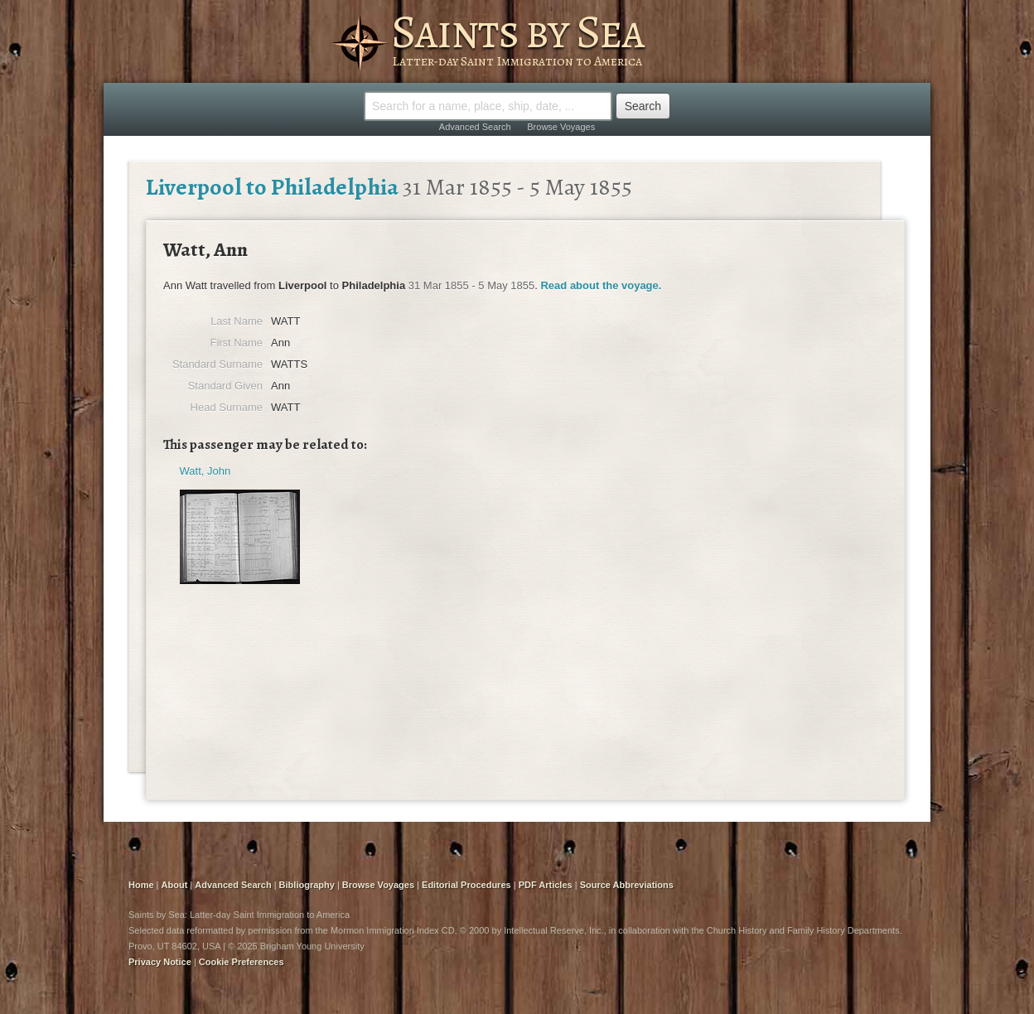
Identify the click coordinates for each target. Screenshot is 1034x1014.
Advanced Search (475, 127)
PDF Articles (546, 885)
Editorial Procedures (466, 885)
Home (141, 885)
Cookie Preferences (241, 962)
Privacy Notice (159, 962)
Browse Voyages (561, 127)
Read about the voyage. (600, 285)
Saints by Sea (517, 31)
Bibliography (307, 885)
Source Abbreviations (627, 885)
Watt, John (205, 471)
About (175, 885)
